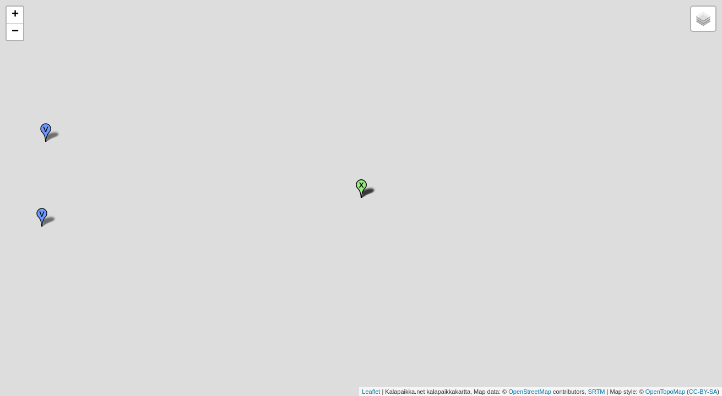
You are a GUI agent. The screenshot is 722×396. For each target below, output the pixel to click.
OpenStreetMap (529, 391)
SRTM (596, 391)
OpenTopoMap (665, 391)
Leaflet (371, 391)
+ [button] (15, 15)
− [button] (15, 32)
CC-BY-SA (703, 391)
